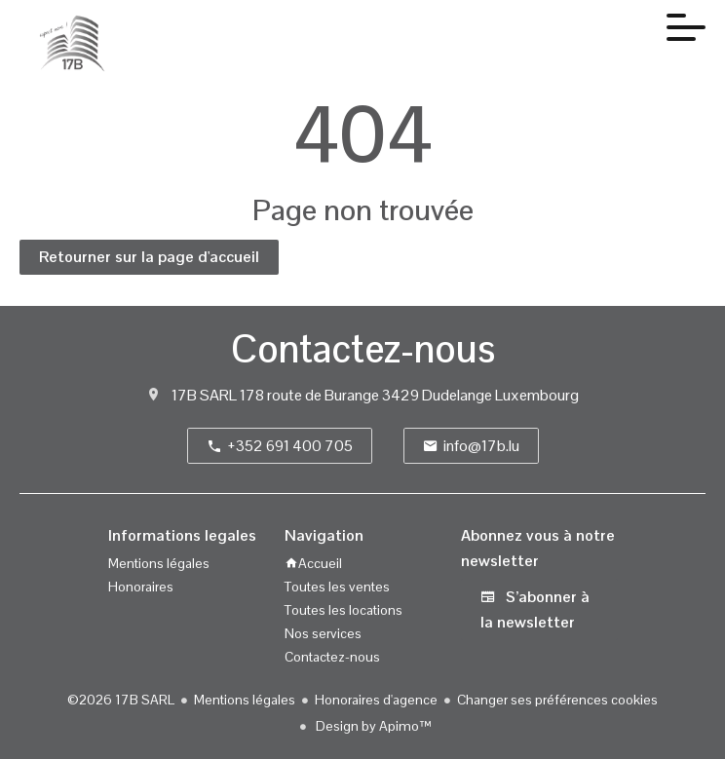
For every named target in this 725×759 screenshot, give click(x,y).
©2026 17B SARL (120, 699)
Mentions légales (244, 699)
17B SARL (204, 395)
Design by (372, 726)
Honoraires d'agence (376, 699)
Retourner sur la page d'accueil (149, 257)
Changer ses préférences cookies (557, 699)
